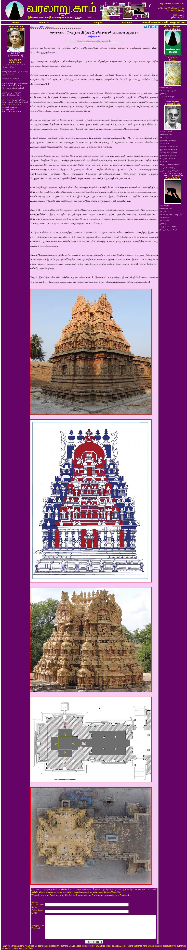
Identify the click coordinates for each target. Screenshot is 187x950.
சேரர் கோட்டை (166, 87)
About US (43, 22)
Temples (98, 22)
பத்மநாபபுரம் (165, 211)
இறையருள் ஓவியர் (167, 155)
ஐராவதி (162, 94)
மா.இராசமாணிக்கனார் (169, 165)
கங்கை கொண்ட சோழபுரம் (171, 214)
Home (15, 22)
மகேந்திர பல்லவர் (167, 159)
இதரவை (50, 27)
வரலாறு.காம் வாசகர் (168, 152)
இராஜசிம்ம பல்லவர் (168, 230)
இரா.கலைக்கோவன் (168, 149)
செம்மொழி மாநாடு (167, 90)
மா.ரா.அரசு (164, 143)
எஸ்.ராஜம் (164, 137)
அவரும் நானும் (9, 67)
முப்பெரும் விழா (166, 97)
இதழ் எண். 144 (36, 27)
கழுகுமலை (164, 217)
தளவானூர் (164, 205)
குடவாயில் (164, 162)
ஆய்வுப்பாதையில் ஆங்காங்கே (97, 41)
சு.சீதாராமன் (94, 36)
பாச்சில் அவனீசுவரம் (11, 78)
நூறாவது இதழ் (165, 131)
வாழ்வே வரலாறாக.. (168, 227)
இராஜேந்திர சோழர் (167, 140)
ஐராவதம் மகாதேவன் (168, 146)
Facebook (127, 22)
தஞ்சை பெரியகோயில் (169, 171)
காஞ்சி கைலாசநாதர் (168, 168)
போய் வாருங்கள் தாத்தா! (13, 88)
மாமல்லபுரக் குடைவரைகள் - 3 (15, 83)
